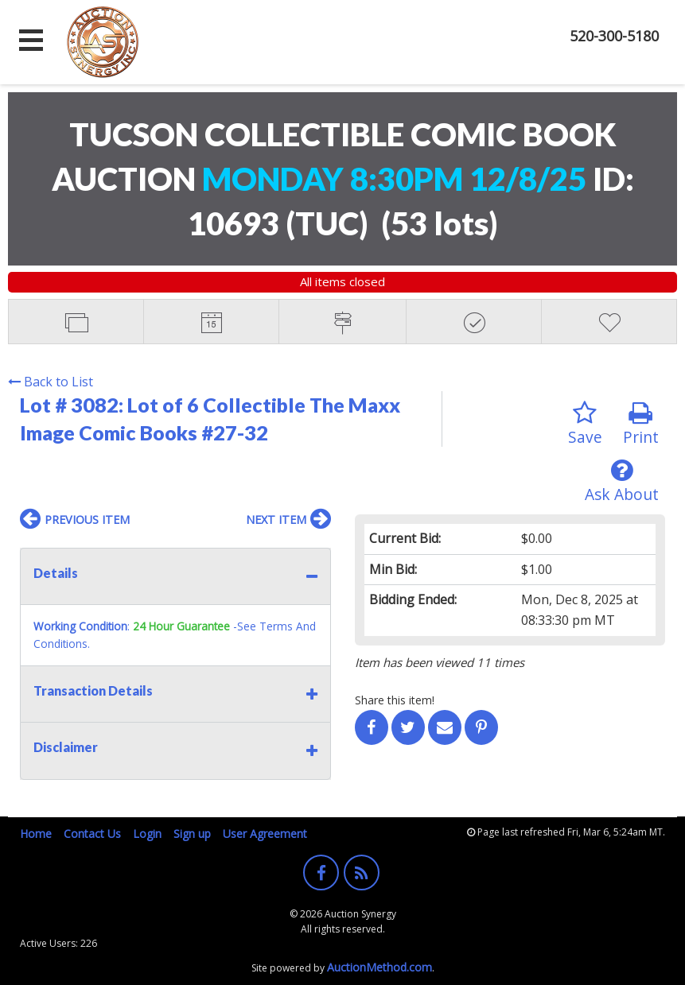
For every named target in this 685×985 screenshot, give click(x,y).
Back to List (50, 381)
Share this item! (394, 700)
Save (585, 424)
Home (36, 833)
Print (641, 424)
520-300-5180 (614, 35)
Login (147, 833)
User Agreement (265, 833)
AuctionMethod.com (379, 967)
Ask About (622, 481)
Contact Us (92, 833)
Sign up (192, 833)
